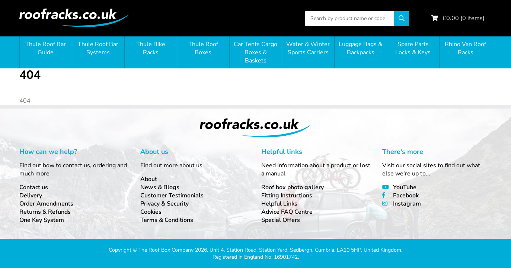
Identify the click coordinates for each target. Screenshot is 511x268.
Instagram (407, 204)
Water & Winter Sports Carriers (308, 48)
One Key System (41, 220)
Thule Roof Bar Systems (98, 48)
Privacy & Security (164, 204)
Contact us (33, 187)
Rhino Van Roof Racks (465, 48)
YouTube (404, 187)
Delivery (30, 195)
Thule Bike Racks (150, 48)
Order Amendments (46, 204)
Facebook (406, 195)
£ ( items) (464, 18)
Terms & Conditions (166, 220)
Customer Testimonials (172, 195)
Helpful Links (279, 204)
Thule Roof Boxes (203, 48)
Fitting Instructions (286, 195)
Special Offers (280, 220)
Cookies (151, 212)
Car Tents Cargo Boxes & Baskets (255, 52)
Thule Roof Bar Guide (45, 48)
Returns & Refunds (45, 212)
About (148, 179)
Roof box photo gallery (292, 187)
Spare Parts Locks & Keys (413, 48)
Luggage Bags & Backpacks (360, 48)
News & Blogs (159, 187)
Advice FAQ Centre (287, 212)
